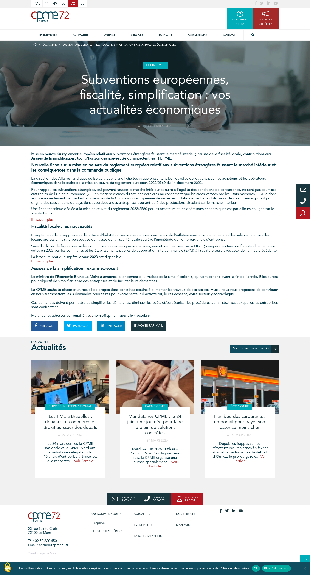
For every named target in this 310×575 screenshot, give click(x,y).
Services (137, 35)
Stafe (53, 553)
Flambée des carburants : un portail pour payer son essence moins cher (239, 422)
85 (82, 3)
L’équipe (98, 523)
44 (47, 3)
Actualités (80, 35)
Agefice (109, 35)
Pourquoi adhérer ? (106, 531)
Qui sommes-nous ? (106, 514)
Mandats (165, 35)
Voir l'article (83, 461)
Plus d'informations (276, 568)
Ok (256, 568)
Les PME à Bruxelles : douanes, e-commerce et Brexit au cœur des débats (70, 422)
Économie (50, 45)
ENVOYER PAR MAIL (148, 325)
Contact (229, 35)
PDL (36, 3)
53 (63, 3)
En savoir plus (42, 220)
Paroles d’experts (148, 536)
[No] (304, 568)
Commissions (197, 35)
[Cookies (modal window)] (7, 567)
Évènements (48, 35)
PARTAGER (45, 325)
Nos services (185, 514)
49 (55, 3)
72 (73, 3)
